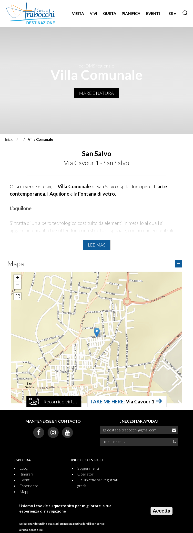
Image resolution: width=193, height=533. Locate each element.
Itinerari (26, 474)
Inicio (9, 139)
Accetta (161, 511)
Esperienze (29, 485)
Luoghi (25, 468)
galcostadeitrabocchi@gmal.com (129, 430)
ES (172, 13)
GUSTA (109, 13)
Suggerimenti (88, 468)
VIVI (93, 13)
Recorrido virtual (61, 401)
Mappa (25, 491)
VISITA (78, 13)
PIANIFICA (131, 13)
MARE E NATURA (96, 93)
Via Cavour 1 (140, 401)
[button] (97, 333)
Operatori (85, 474)
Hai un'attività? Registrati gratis (97, 482)
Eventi (25, 479)
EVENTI (153, 13)
